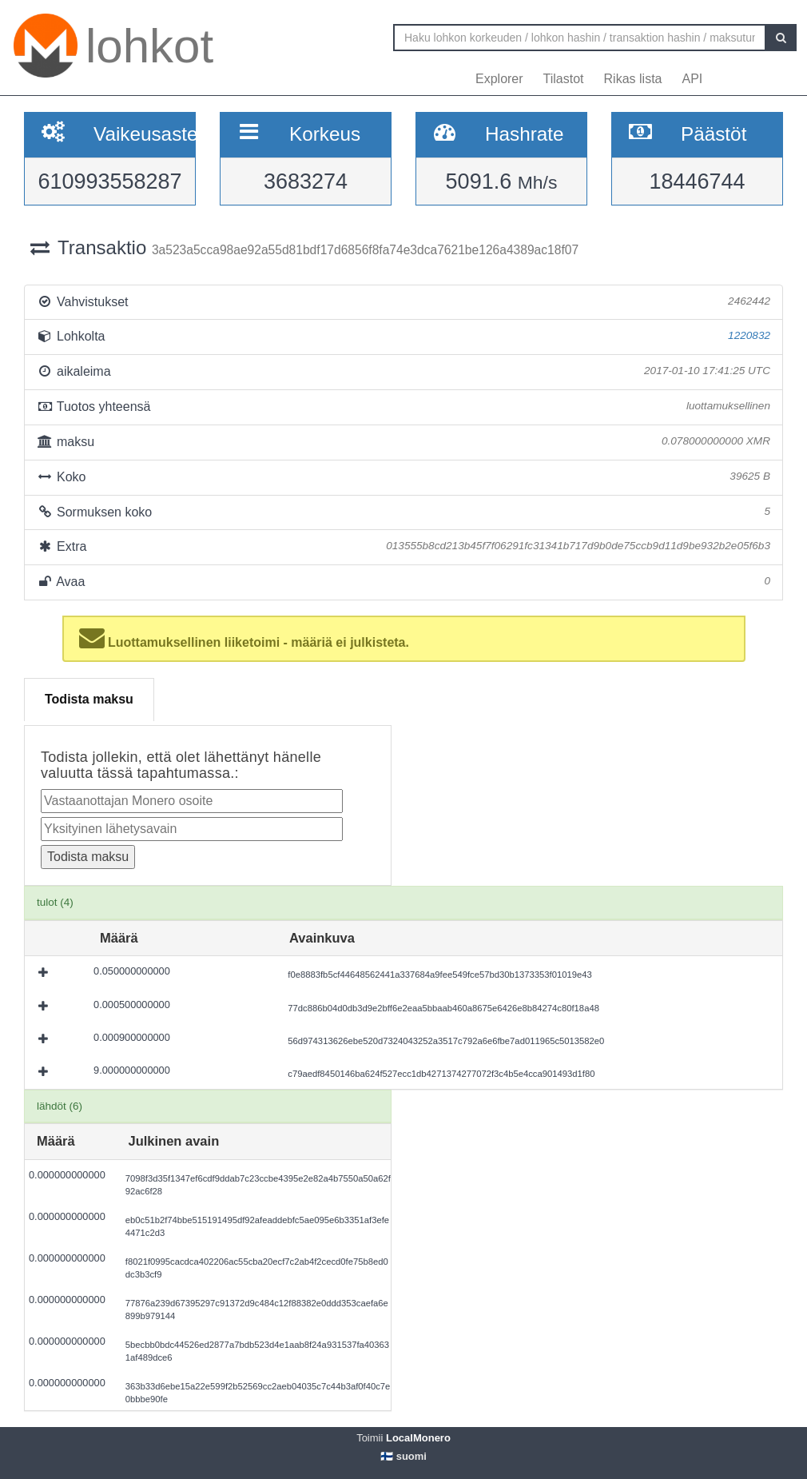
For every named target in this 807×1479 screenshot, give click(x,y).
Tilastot (563, 79)
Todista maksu (89, 699)
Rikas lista (633, 79)
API (692, 79)
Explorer (499, 79)
